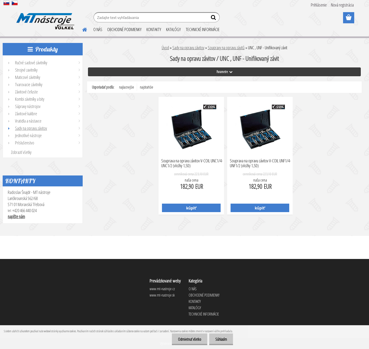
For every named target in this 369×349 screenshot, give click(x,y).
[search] (214, 18)
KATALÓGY (173, 29)
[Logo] (44, 18)
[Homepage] (82, 28)
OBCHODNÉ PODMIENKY (124, 29)
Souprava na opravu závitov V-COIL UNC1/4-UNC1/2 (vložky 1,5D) (192, 163)
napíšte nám (16, 216)
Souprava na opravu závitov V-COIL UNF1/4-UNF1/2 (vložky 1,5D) (260, 163)
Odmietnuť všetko (189, 339)
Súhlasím (221, 339)
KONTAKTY (153, 29)
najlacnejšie (126, 87)
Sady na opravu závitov (188, 47)
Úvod (165, 47)
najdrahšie (146, 87)
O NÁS (97, 29)
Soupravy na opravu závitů (226, 47)
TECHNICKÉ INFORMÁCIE (203, 29)
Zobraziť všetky (21, 152)
